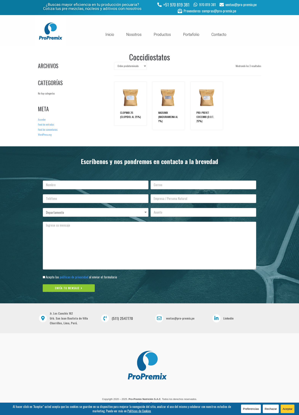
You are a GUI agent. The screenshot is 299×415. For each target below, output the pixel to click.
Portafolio (191, 35)
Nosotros (133, 35)
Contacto (218, 35)
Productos (162, 35)
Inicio (109, 35)
